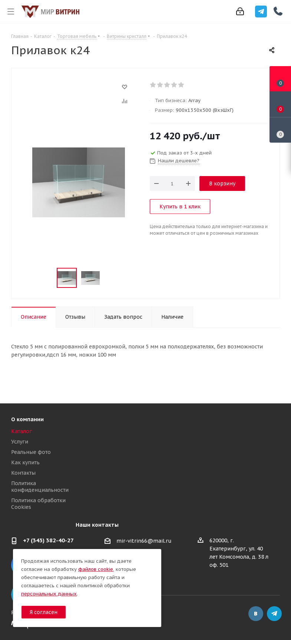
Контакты (23, 473)
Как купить (25, 462)
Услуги (19, 441)
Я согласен (43, 612)
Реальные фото (31, 452)
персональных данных (49, 594)
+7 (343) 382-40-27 (48, 540)
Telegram (274, 613)
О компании (27, 419)
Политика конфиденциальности (40, 486)
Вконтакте (255, 613)
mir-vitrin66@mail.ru (144, 540)
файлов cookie (95, 569)
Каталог (21, 431)
